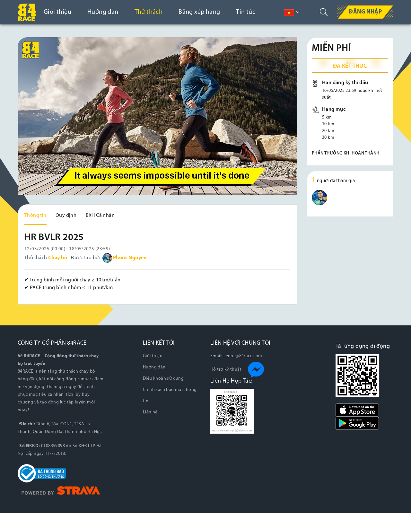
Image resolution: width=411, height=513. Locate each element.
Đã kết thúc (350, 66)
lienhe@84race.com (242, 356)
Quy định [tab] (66, 215)
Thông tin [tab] (35, 215)
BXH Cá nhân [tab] (100, 215)
